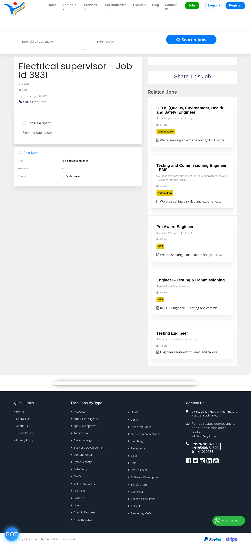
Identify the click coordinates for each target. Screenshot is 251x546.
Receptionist (138, 448)
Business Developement (89, 447)
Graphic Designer (84, 511)
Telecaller (137, 505)
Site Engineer (139, 469)
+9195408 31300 (205, 447)
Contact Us (23, 418)
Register (235, 5)
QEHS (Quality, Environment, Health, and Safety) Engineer (190, 110)
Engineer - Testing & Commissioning (190, 280)
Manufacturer (166, 131)
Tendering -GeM (141, 512)
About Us (22, 425)
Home (52, 5)
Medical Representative (145, 433)
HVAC (134, 412)
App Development (85, 425)
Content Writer (83, 454)
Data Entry (80, 468)
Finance (78, 504)
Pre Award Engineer (175, 226)
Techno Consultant (143, 498)
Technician (137, 491)
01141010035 (202, 451)
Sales (134, 455)
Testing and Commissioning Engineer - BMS (191, 167)
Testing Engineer (172, 333)
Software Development (145, 476)
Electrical (79, 490)
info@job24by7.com (203, 435)
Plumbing (137, 441)
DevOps (79, 476)
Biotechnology (83, 440)
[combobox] (50, 42)
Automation (165, 192)
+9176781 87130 (205, 443)
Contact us (171, 7)
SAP (133, 462)
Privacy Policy (24, 440)
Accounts (79, 411)
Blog (155, 5)
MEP (160, 246)
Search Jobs (191, 39)
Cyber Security (83, 461)
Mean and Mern (141, 426)
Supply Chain (139, 484)
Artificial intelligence (86, 418)
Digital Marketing (84, 483)
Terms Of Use (25, 433)
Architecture (81, 433)
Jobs (192, 5)
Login (212, 5)
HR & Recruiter (83, 518)
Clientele (139, 5)
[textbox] (54, 41)
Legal (134, 419)
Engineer (79, 497)
